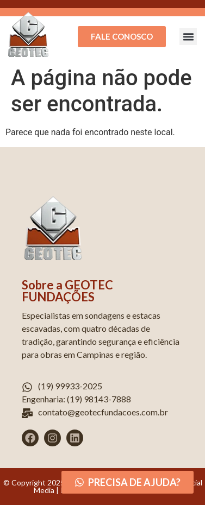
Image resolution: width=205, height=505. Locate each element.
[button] (188, 37)
